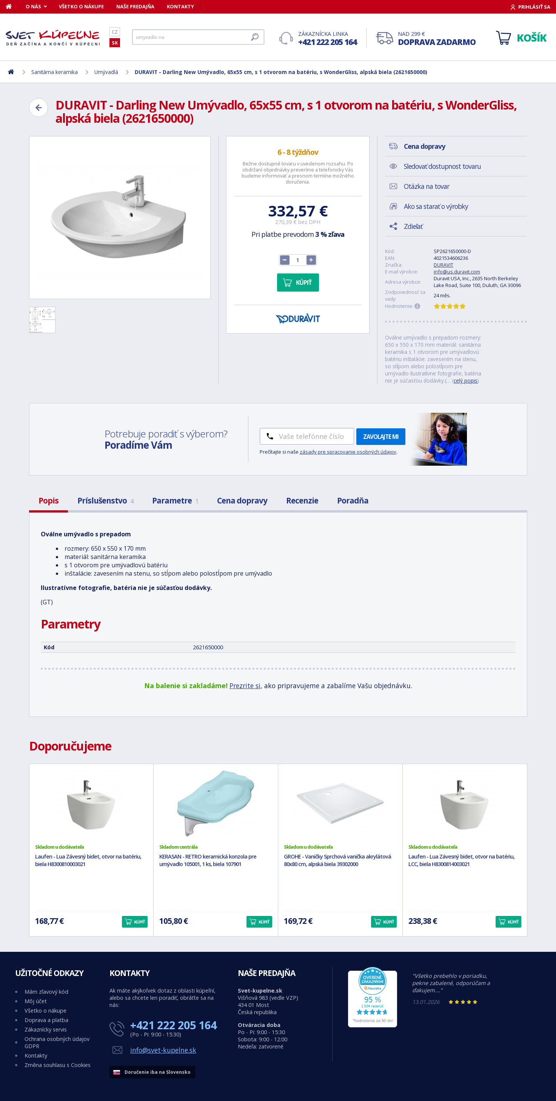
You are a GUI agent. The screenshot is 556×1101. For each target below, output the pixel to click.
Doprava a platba (46, 1020)
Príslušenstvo (105, 500)
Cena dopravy (242, 500)
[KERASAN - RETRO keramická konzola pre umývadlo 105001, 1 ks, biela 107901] (215, 804)
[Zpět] (38, 107)
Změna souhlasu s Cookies (58, 1065)
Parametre (175, 500)
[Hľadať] (198, 37)
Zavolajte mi (381, 436)
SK (115, 42)
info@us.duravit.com (457, 271)
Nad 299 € (437, 38)
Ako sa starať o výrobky (436, 206)
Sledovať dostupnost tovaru (442, 166)
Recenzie (302, 500)
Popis (49, 500)
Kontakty (180, 6)
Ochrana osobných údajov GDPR (57, 1042)
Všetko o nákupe (81, 6)
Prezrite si (244, 685)
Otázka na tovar (426, 186)
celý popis (465, 380)
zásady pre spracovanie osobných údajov (348, 451)
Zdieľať (413, 226)
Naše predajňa (135, 6)
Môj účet (36, 1001)
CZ (115, 31)
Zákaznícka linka (327, 38)
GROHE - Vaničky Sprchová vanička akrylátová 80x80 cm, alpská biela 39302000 (337, 860)
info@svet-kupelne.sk (163, 1050)
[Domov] (13, 6)
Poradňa (352, 500)
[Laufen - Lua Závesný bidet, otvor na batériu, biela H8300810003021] (91, 804)
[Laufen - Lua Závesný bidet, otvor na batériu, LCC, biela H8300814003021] (464, 804)
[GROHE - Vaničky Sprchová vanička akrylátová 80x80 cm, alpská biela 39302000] (340, 804)
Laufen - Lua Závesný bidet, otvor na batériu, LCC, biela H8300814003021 (461, 860)
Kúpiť (303, 282)
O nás (33, 6)
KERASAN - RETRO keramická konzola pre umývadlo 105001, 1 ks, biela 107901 (207, 860)
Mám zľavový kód (46, 991)
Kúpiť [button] (139, 922)
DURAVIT (443, 264)
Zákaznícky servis (46, 1029)
